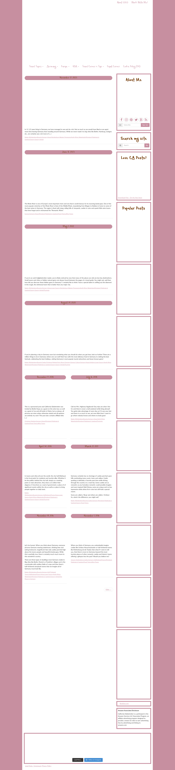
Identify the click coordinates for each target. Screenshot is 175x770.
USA (76, 67)
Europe (65, 67)
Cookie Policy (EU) (131, 67)
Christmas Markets (51, 362)
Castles (44, 362)
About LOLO (122, 3)
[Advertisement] (134, 664)
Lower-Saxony (55, 288)
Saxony (32, 139)
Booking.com (124, 703)
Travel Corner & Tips (93, 67)
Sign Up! (145, 125)
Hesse (49, 137)
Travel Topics (36, 67)
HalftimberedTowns (49, 495)
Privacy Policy (46, 766)
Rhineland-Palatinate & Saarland (48, 214)
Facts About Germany (63, 362)
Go (147, 145)
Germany (52, 67)
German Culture (75, 362)
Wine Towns (69, 214)
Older (108, 589)
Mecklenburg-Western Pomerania (61, 137)
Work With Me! (140, 3)
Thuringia (46, 290)
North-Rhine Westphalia (78, 137)
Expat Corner (113, 67)
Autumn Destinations (77, 560)
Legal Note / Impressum (33, 766)
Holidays (92, 362)
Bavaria (39, 137)
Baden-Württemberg (31, 137)
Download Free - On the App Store (134, 181)
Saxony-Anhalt (39, 139)
